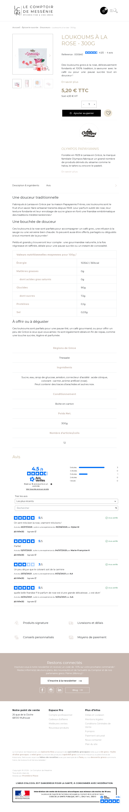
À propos (89, 731)
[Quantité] (89, 104)
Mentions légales (94, 719)
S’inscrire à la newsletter (65, 680)
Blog (77, 690)
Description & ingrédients (25, 185)
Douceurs (45, 27)
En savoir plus (69, 82)
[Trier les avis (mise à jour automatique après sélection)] (66, 501)
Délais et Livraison (94, 715)
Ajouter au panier (81, 113)
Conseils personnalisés (38, 637)
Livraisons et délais (90, 623)
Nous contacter (93, 740)
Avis (48, 185)
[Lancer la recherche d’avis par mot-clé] (116, 508)
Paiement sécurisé (95, 735)
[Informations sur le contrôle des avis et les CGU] (51, 484)
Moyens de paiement (92, 637)
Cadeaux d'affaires (58, 719)
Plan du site (91, 744)
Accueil (16, 27)
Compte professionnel (60, 715)
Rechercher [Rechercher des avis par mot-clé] (65, 508)
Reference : (67, 54)
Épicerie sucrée (30, 27)
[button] (104, 10)
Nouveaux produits (59, 727)
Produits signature (35, 623)
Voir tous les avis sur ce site (37, 489)
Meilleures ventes (58, 723)
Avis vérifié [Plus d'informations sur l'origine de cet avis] (113, 518)
